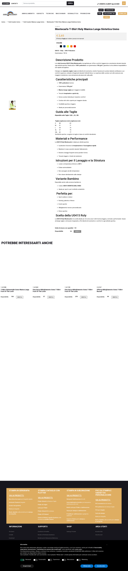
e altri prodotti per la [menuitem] (21, 513)
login (64, 38)
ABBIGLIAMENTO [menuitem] (28, 13)
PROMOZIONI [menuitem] (85, 13)
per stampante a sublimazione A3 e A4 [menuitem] (79, 503)
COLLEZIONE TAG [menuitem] (109, 13)
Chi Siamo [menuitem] (11, 531)
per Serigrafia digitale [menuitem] (20, 499)
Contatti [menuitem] (11, 534)
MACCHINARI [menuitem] (61, 13)
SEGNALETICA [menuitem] (73, 13)
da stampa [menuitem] (46, 511)
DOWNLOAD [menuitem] (122, 13)
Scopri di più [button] (27, 566)
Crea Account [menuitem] (98, 534)
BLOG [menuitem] (101, 10)
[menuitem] (21, 505)
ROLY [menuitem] (99, 13)
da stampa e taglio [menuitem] (105, 506)
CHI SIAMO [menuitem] (6, 3)
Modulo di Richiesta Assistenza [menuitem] (46, 534)
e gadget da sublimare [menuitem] (77, 514)
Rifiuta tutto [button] (87, 566)
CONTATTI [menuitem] (14, 3)
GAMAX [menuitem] (106, 17)
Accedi (115, 4)
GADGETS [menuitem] (40, 13)
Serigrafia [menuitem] (17, 502)
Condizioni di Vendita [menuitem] (43, 531)
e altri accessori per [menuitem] (49, 518)
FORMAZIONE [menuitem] (109, 10)
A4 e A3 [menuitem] (76, 499)
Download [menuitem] (11, 538)
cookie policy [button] (78, 549)
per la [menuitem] (76, 519)
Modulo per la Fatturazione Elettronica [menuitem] (48, 538)
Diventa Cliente (104, 4)
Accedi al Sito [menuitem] (99, 531)
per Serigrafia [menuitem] (14, 509)
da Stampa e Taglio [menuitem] (47, 501)
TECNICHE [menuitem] (50, 13)
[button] (70, 3)
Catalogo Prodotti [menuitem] (71, 531)
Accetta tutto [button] (101, 566)
